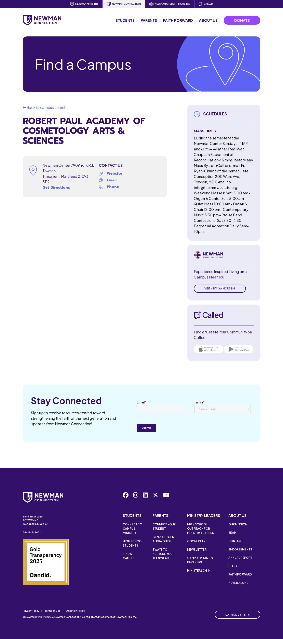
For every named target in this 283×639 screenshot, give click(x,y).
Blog (232, 566)
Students (125, 20)
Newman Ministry (84, 4)
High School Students (133, 543)
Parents (149, 20)
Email (112, 180)
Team (232, 532)
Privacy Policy (31, 610)
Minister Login (198, 570)
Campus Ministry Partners (200, 560)
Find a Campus (129, 556)
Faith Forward (178, 20)
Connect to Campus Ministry (132, 528)
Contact (235, 541)
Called (206, 4)
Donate (242, 20)
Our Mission (237, 524)
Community (196, 541)
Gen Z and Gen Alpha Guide (163, 539)
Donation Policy (75, 610)
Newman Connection (124, 4)
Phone (113, 187)
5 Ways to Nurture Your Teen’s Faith (163, 554)
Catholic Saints (237, 614)
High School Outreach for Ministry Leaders (200, 528)
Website (114, 173)
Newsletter (196, 549)
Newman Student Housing (169, 4)
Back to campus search (44, 107)
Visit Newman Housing (219, 288)
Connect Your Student (164, 526)
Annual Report (240, 557)
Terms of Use (52, 610)
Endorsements (240, 549)
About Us (208, 20)
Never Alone (238, 582)
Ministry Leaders (203, 515)
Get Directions (56, 187)
